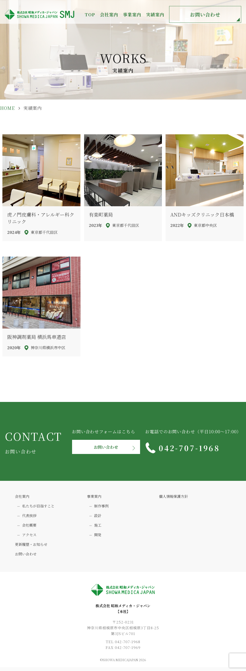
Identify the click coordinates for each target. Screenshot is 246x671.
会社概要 (29, 527)
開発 (97, 536)
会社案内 (22, 498)
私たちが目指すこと (38, 507)
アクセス (29, 536)
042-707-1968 (190, 447)
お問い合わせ (205, 14)
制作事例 (101, 507)
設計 (97, 517)
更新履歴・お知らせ (31, 546)
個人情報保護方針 (173, 498)
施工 (97, 527)
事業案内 (94, 498)
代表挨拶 (29, 517)
